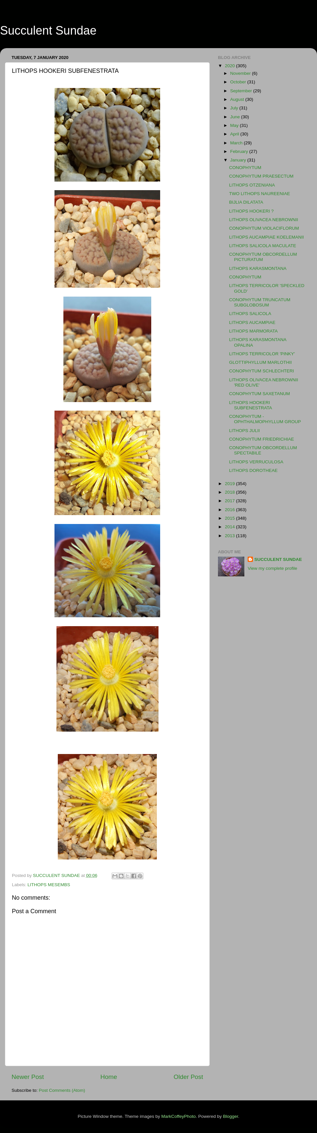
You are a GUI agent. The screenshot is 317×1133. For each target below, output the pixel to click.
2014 (230, 526)
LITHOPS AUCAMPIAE (252, 322)
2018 (230, 492)
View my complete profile (272, 568)
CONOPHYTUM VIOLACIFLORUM (264, 228)
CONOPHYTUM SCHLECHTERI (261, 370)
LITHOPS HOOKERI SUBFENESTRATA (250, 405)
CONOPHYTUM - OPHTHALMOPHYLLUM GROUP (265, 419)
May (235, 125)
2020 (230, 65)
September (241, 90)
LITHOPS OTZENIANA (252, 185)
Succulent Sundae (48, 30)
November (241, 73)
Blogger (230, 1116)
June (235, 116)
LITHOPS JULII (244, 430)
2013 (230, 535)
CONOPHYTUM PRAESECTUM (261, 176)
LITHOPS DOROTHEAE (253, 470)
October (238, 81)
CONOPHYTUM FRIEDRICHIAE (261, 439)
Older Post (188, 1076)
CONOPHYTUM (245, 167)
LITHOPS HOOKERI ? (251, 211)
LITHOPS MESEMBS (48, 884)
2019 (230, 483)
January (238, 160)
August (237, 99)
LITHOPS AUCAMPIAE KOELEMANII (266, 237)
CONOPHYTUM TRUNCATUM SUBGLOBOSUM (260, 302)
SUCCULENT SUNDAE (278, 559)
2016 (230, 509)
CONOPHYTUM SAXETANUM (259, 393)
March (237, 142)
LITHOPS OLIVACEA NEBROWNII (263, 219)
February (239, 151)
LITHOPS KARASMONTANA (258, 268)
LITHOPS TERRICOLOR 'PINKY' (262, 353)
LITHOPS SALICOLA (250, 313)
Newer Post (28, 1076)
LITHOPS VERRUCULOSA (256, 461)
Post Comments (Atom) (62, 1090)
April (235, 133)
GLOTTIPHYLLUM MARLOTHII (260, 362)
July (234, 107)
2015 (230, 518)
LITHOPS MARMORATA (253, 331)
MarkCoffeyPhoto (178, 1116)
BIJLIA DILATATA (246, 202)
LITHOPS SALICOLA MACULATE (262, 245)
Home (108, 1076)
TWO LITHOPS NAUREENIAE (259, 193)
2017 (230, 500)
